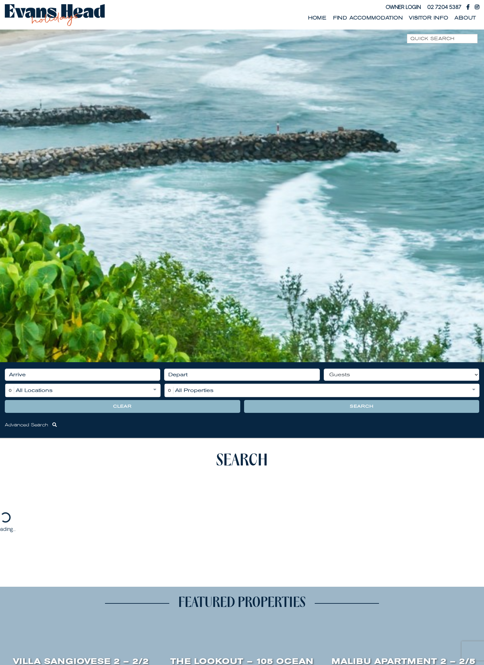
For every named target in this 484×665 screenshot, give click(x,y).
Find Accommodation (368, 18)
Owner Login (403, 7)
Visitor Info (428, 18)
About (465, 18)
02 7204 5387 (444, 7)
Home (317, 18)
